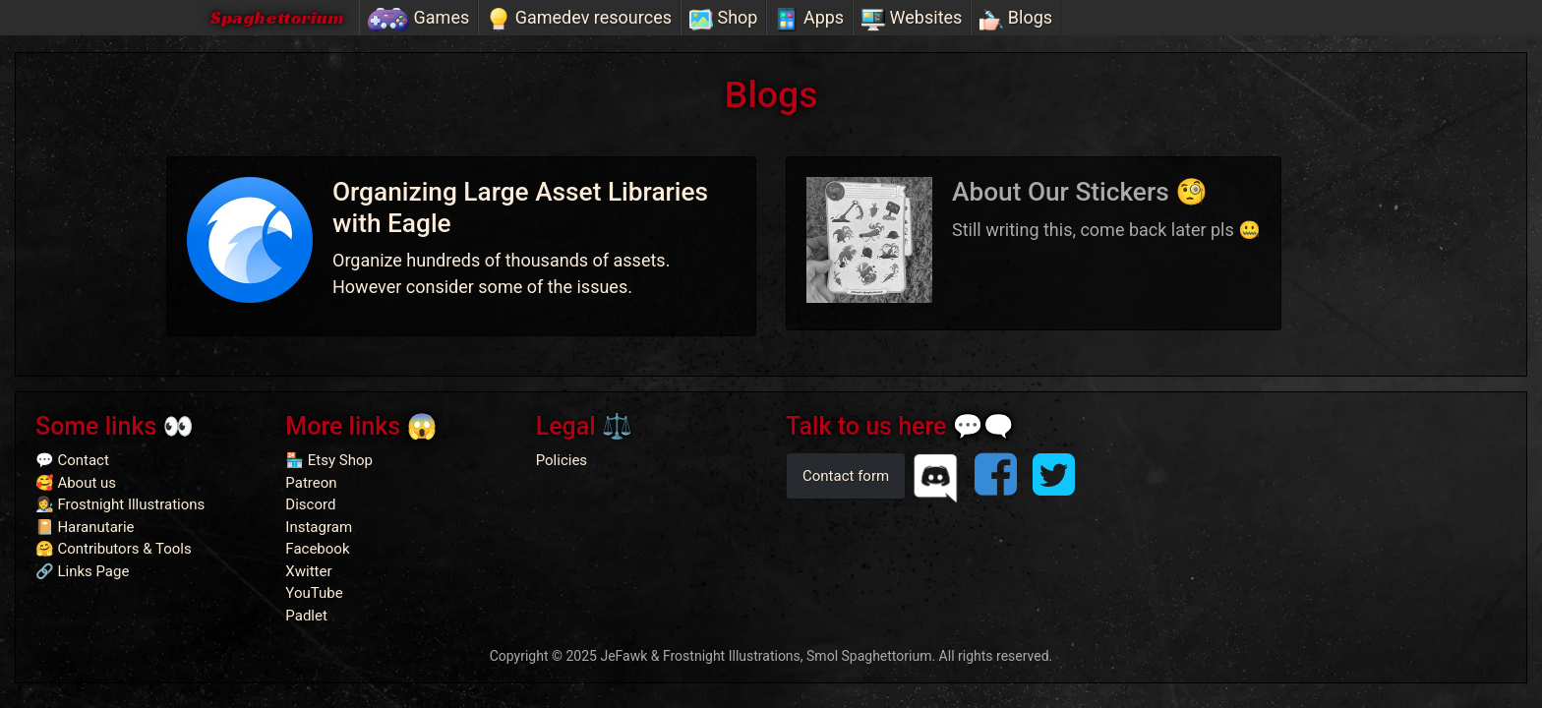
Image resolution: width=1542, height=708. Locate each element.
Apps (809, 18)
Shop (723, 18)
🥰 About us (75, 483)
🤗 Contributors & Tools (113, 549)
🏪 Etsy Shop (329, 460)
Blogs (1015, 18)
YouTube (313, 593)
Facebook (317, 549)
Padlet (306, 615)
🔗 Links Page (82, 571)
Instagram (318, 527)
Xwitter (308, 571)
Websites (911, 18)
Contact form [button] (845, 476)
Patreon (310, 483)
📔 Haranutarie (85, 527)
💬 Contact (72, 460)
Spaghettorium (276, 17)
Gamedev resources (579, 18)
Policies (561, 460)
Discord (310, 504)
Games (418, 18)
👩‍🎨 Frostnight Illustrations (120, 504)
